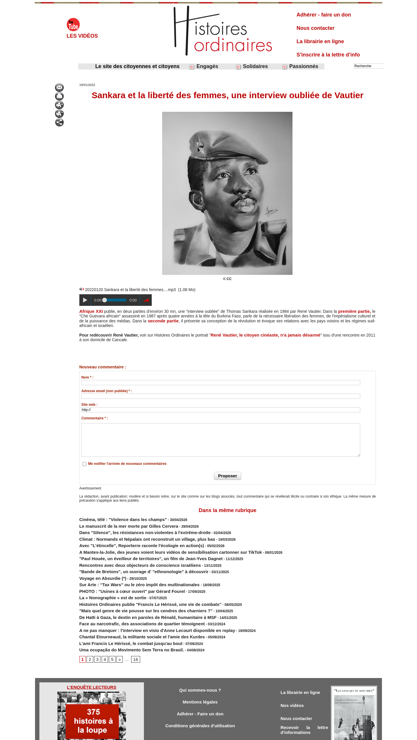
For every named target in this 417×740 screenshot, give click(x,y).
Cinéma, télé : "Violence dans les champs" (114, 518)
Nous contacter (315, 28)
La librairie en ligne (320, 41)
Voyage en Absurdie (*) (98, 564)
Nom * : (87, 376)
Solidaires (251, 66)
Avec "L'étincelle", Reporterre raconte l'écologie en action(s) (129, 538)
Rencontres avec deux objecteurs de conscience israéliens (128, 554)
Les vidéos (82, 36)
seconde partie (162, 320)
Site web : (89, 404)
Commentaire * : (94, 417)
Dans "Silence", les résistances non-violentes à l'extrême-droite (131, 528)
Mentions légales (200, 674)
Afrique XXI (90, 311)
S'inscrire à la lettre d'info (328, 55)
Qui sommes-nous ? (200, 662)
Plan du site (203, 734)
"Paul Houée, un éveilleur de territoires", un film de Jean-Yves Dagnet (136, 549)
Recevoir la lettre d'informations (304, 704)
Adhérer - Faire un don (200, 687)
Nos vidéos (294, 678)
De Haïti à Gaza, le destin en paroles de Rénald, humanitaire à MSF (134, 596)
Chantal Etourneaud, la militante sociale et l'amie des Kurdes (129, 611)
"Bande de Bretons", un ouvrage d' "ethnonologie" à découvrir (131, 559)
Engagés (203, 66)
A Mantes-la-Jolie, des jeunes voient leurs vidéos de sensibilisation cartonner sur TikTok (152, 544)
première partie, (355, 311)
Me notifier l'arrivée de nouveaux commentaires (127, 463)
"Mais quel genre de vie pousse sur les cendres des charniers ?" (132, 591)
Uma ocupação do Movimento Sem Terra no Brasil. (121, 622)
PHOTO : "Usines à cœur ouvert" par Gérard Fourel (121, 575)
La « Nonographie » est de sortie (106, 580)
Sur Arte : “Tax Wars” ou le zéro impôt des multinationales (128, 570)
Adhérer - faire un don (324, 15)
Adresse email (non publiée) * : (106, 390)
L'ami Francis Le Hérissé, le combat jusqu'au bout (120, 617)
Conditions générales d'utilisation (200, 700)
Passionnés (300, 66)
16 (132, 631)
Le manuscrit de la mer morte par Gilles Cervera (118, 523)
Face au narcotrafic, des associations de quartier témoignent (129, 601)
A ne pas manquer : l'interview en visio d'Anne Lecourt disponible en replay (141, 606)
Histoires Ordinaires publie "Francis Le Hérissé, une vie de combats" (136, 585)
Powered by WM (238, 734)
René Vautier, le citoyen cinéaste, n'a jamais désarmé (264, 334)
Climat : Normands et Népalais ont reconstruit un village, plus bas (133, 533)
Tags (218, 734)
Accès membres (178, 734)
